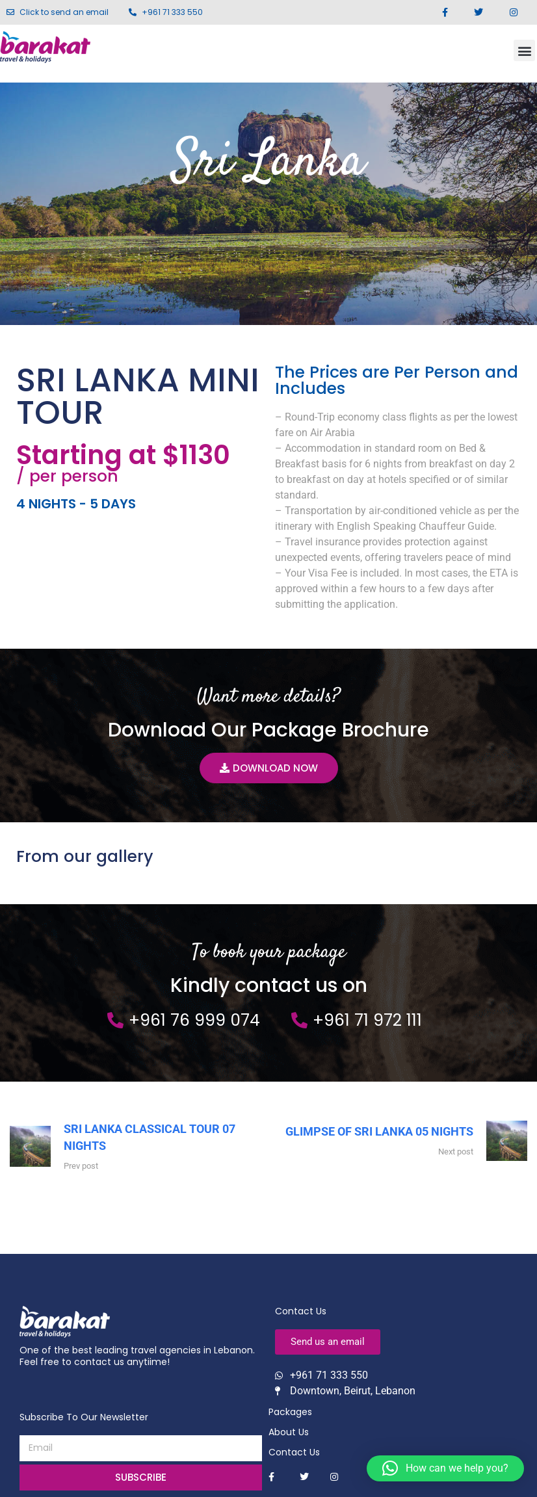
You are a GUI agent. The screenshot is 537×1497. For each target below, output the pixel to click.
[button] (524, 50)
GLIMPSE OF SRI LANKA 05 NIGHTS (379, 1132)
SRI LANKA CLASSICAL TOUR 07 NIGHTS (149, 1138)
